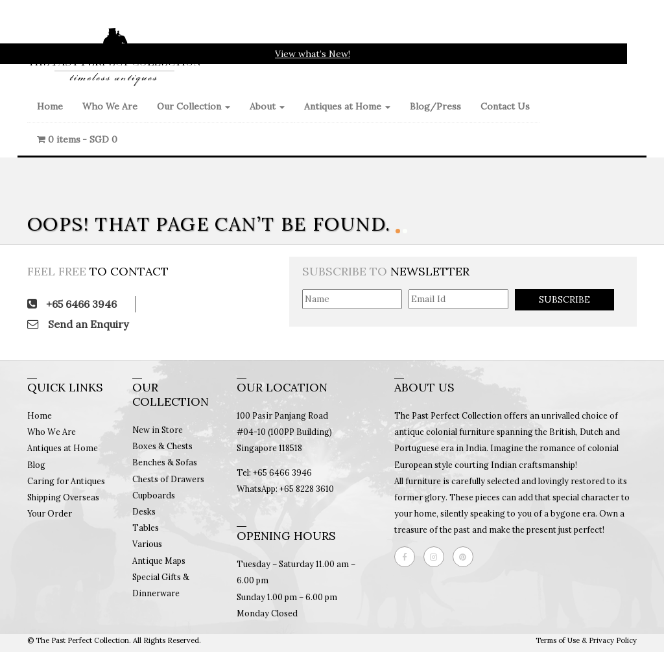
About (267, 106)
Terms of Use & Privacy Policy (586, 640)
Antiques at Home (347, 106)
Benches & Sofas (164, 462)
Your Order (49, 513)
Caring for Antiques (66, 481)
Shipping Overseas (63, 497)
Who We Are (109, 106)
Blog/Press (435, 106)
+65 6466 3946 (72, 303)
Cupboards (153, 495)
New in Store (157, 430)
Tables (145, 527)
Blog (36, 465)
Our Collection (193, 106)
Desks (144, 511)
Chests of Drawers (168, 479)
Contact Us (505, 106)
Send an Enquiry (77, 324)
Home (50, 106)
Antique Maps (158, 560)
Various (147, 544)
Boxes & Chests (162, 446)
